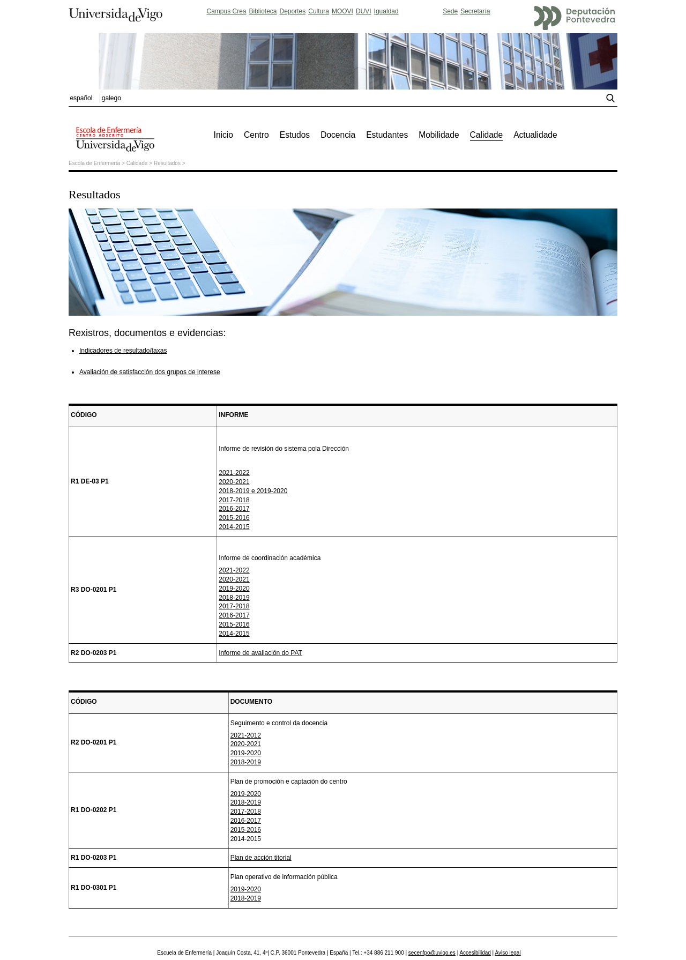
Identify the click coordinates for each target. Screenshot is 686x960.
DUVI (363, 11)
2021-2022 (234, 473)
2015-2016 (234, 518)
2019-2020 (234, 588)
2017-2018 (234, 500)
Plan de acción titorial (261, 857)
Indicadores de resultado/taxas (123, 350)
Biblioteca (263, 11)
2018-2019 (234, 597)
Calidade (136, 163)
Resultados (167, 163)
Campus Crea (226, 11)
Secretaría (475, 11)
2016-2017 (234, 508)
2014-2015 (234, 527)
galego (111, 98)
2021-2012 (245, 735)
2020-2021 (234, 482)
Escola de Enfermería (94, 163)
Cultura (318, 11)
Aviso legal (507, 953)
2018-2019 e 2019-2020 (253, 491)
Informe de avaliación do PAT (260, 653)
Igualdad (386, 11)
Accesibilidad (474, 953)
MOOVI (342, 11)
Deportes (293, 11)
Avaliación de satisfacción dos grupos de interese (149, 372)
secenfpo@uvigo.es (432, 953)
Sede (450, 11)
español (81, 98)
